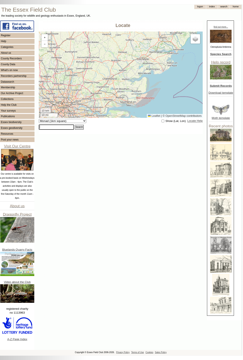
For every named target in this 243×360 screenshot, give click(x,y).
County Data (8, 64)
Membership (8, 87)
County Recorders (11, 58)
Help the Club (9, 104)
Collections (7, 99)
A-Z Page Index (17, 339)
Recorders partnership (14, 75)
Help (3, 41)
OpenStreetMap (176, 115)
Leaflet (154, 115)
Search (79, 127)
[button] (44, 37)
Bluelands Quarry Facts (17, 249)
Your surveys (8, 110)
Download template (221, 92)
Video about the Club (17, 282)
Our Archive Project (12, 93)
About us (6, 52)
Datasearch (7, 81)
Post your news (10, 139)
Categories (7, 47)
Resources (7, 133)
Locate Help (195, 121)
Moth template (221, 118)
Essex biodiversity (11, 122)
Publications (8, 116)
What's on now (9, 70)
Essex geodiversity (11, 127)
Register (6, 35)
